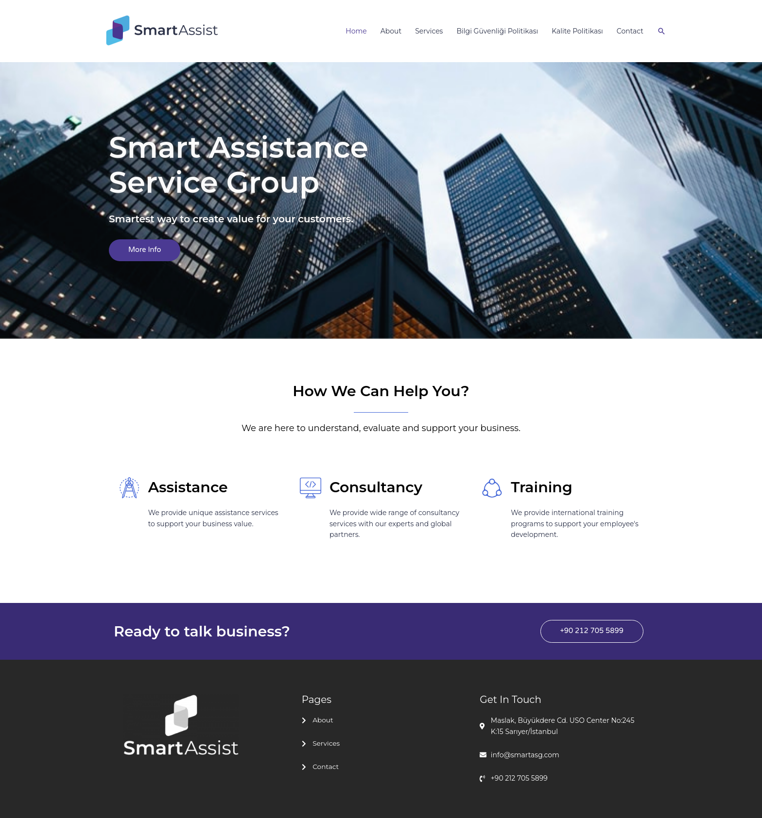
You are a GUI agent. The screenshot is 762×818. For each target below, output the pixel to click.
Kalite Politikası (577, 31)
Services (429, 31)
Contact (630, 31)
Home (356, 31)
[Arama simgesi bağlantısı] (661, 31)
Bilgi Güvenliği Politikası (497, 31)
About (391, 31)
